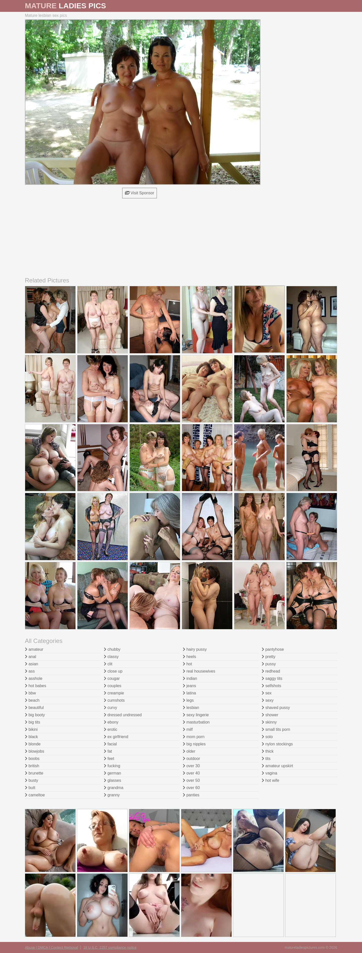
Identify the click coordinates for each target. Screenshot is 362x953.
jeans (189, 686)
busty (31, 780)
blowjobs (34, 751)
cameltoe (35, 795)
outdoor (191, 758)
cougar (112, 678)
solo (267, 737)
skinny (269, 722)
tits (266, 758)
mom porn (193, 737)
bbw (30, 693)
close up (113, 671)
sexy (268, 700)
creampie (114, 693)
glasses (112, 780)
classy (111, 656)
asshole (33, 678)
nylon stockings (277, 744)
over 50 (191, 780)
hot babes (35, 686)
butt (30, 788)
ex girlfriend (116, 737)
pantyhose (273, 649)
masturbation (196, 722)
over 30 (191, 766)
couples (112, 686)
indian (190, 678)
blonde (33, 744)
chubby (112, 649)
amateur (34, 649)
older (189, 751)
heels (189, 656)
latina (189, 693)
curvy (110, 707)
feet (109, 758)
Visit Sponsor (139, 193)
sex (267, 693)
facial (110, 744)
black (31, 737)
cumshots (114, 700)
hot (187, 664)
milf (188, 729)
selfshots (271, 686)
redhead (271, 671)
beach (32, 700)
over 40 (191, 773)
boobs (32, 758)
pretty (268, 656)
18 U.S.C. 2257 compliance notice (110, 947)
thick (268, 751)
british (32, 766)
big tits (32, 722)
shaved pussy (276, 707)
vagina (269, 773)
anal (30, 656)
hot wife (270, 780)
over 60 (191, 788)
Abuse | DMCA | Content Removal (51, 947)
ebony (111, 722)
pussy (269, 664)
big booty (35, 715)
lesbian (191, 707)
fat (108, 751)
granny (112, 795)
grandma (113, 788)
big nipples (194, 744)
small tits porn (276, 729)
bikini (31, 729)
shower (270, 715)
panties (191, 795)
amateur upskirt (277, 766)
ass (30, 671)
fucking (112, 766)
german (112, 773)
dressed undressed (123, 715)
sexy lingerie (196, 715)
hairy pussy (195, 649)
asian (31, 664)
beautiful (34, 707)
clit (108, 664)
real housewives (199, 671)
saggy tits (272, 678)
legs (188, 700)
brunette (34, 773)
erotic (110, 729)
